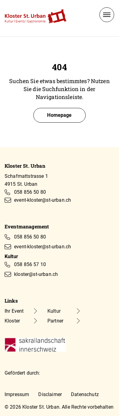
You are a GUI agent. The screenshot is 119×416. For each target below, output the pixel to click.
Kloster (12, 321)
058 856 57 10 (30, 264)
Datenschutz (85, 394)
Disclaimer (50, 394)
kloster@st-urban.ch (36, 274)
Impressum (17, 394)
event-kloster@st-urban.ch (42, 200)
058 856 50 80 (30, 192)
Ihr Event (14, 311)
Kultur (54, 311)
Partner (55, 321)
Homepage (59, 115)
